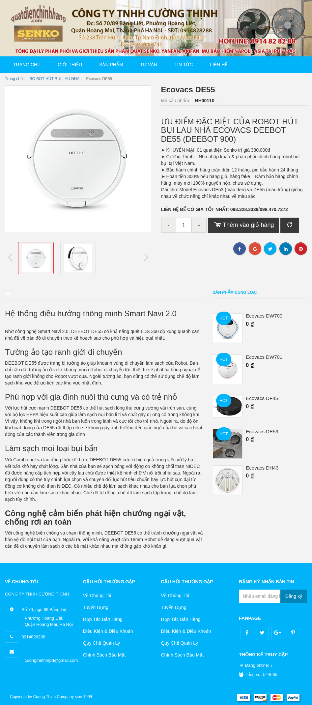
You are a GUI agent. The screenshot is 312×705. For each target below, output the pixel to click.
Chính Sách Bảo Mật (104, 654)
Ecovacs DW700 (264, 316)
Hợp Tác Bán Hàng (103, 618)
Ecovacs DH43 (262, 468)
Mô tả (11, 292)
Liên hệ (218, 64)
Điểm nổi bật (50, 292)
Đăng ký (293, 595)
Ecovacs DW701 (264, 357)
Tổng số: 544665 (258, 673)
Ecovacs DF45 (262, 398)
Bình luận (133, 292)
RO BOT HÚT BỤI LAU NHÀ (54, 79)
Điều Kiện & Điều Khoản (108, 630)
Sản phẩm (111, 64)
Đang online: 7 (255, 664)
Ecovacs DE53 (262, 431)
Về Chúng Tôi (97, 594)
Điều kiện (93, 292)
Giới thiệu (70, 64)
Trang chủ (27, 64)
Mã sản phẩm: (176, 100)
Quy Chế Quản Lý (101, 642)
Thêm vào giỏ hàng (243, 225)
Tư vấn (148, 64)
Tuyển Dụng (95, 606)
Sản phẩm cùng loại (235, 292)
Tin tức (183, 64)
